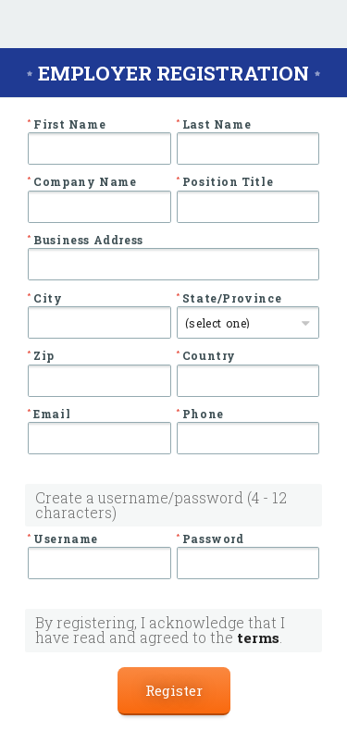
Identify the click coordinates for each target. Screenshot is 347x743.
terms (258, 637)
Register (174, 690)
